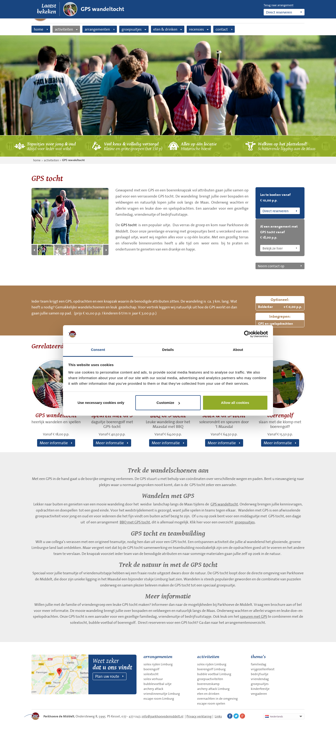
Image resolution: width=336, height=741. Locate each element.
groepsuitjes (132, 29)
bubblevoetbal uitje (158, 683)
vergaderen (259, 693)
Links (218, 716)
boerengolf (151, 669)
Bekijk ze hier (272, 248)
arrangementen (97, 29)
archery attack (153, 688)
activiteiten (64, 29)
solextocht (151, 674)
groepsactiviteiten (210, 678)
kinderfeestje (260, 688)
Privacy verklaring (199, 716)
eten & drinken (165, 29)
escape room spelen (211, 703)
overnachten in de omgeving (217, 698)
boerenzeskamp (208, 683)
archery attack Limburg (213, 688)
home (38, 29)
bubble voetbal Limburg (214, 674)
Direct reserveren (279, 12)
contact (222, 29)
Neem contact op (271, 266)
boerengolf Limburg (211, 669)
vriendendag (260, 678)
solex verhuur (153, 678)
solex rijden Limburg (158, 664)
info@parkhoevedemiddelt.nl (162, 716)
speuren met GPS (253, 616)
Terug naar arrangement (278, 5)
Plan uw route (107, 676)
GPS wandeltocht (102, 9)
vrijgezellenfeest (262, 669)
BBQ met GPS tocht (135, 522)
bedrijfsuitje (259, 674)
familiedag (258, 664)
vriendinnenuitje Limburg (162, 693)
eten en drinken (208, 693)
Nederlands (274, 716)
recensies (196, 29)
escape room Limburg (159, 698)
